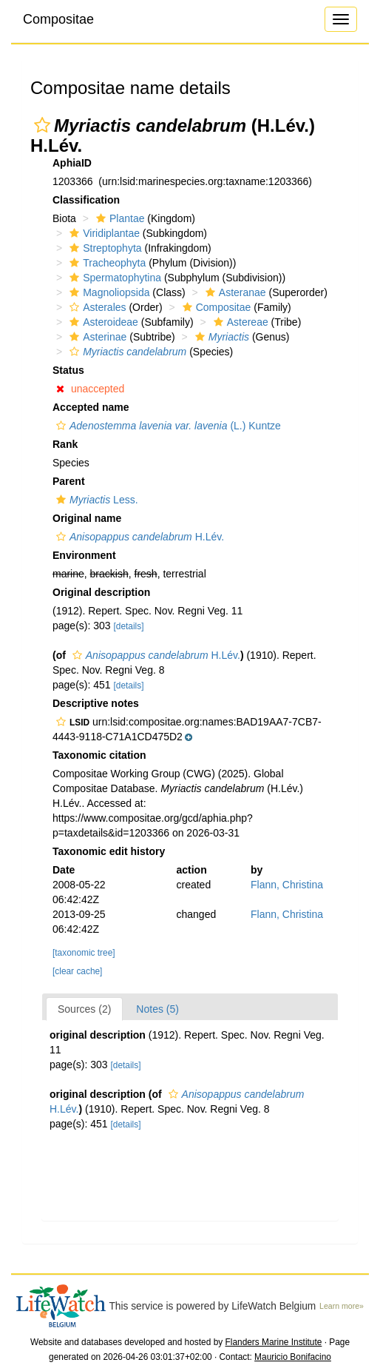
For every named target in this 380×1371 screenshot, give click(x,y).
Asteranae (234, 292)
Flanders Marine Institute (273, 1342)
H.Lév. (138, 537)
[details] (129, 626)
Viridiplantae (103, 233)
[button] (42, 125)
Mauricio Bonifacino (292, 1357)
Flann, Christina (287, 885)
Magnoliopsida (107, 292)
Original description (101, 592)
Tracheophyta (106, 263)
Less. (95, 500)
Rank (65, 444)
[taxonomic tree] (83, 953)
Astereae (239, 322)
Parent (68, 481)
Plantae (118, 218)
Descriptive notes (95, 703)
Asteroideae (102, 322)
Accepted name (90, 407)
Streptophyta (103, 248)
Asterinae (96, 337)
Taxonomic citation (99, 755)
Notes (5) (157, 1009)
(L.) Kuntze (166, 426)
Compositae (58, 19)
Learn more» (341, 1305)
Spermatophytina (113, 278)
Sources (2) (84, 1009)
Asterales (96, 307)
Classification (86, 200)
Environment (84, 555)
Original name (86, 518)
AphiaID (72, 163)
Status (68, 370)
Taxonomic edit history (108, 851)
